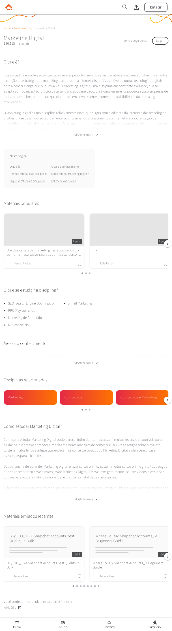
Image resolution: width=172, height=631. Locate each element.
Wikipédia (13, 607)
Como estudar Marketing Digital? (70, 174)
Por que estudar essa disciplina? (28, 174)
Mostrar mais (86, 135)
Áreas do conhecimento (65, 167)
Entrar (156, 7)
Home (7, 28)
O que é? (15, 167)
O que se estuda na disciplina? (27, 181)
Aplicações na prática (63, 181)
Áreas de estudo (23, 28)
